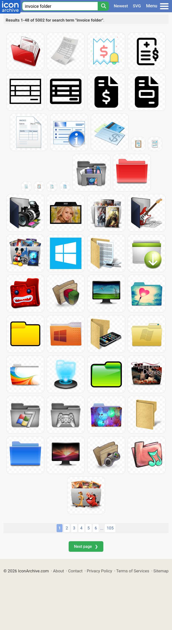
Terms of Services (132, 570)
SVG (137, 5)
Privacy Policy (99, 570)
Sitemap (161, 570)
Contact (75, 570)
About (58, 570)
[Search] (103, 6)
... (101, 528)
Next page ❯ (86, 546)
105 (110, 528)
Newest (121, 5)
